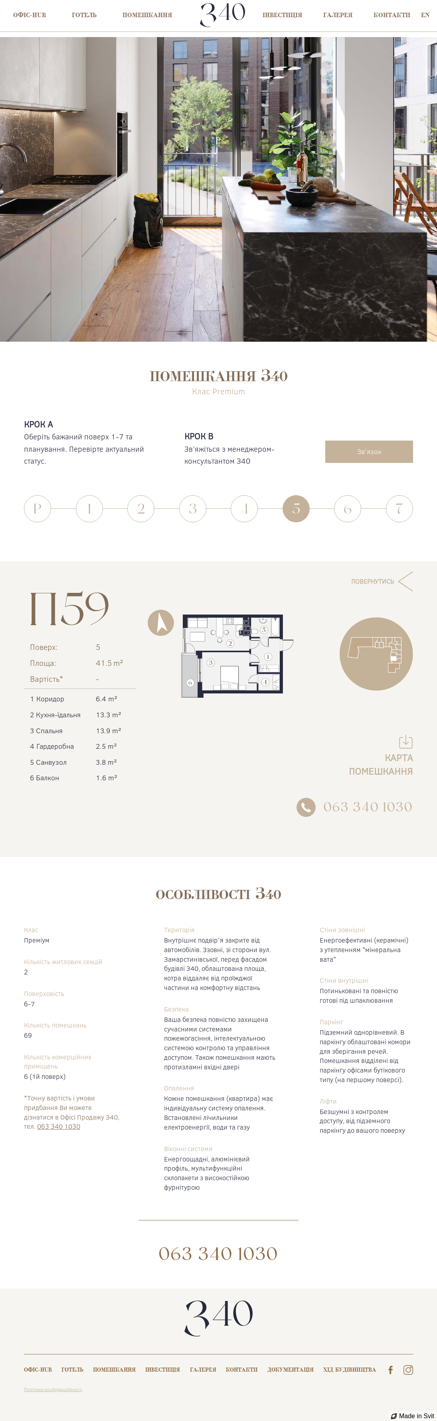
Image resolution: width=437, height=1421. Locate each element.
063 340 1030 (58, 1126)
